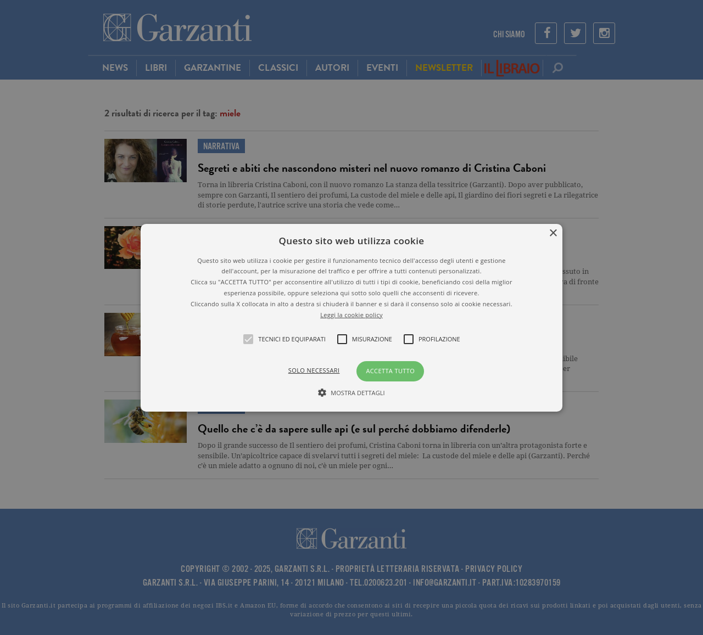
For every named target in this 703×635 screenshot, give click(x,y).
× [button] (553, 233)
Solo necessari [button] (314, 370)
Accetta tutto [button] (390, 371)
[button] (351, 317)
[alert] (351, 317)
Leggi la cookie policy (351, 314)
